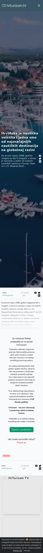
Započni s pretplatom (21, 429)
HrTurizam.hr (7, 295)
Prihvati (27, 550)
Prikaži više (17, 550)
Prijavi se (21, 442)
